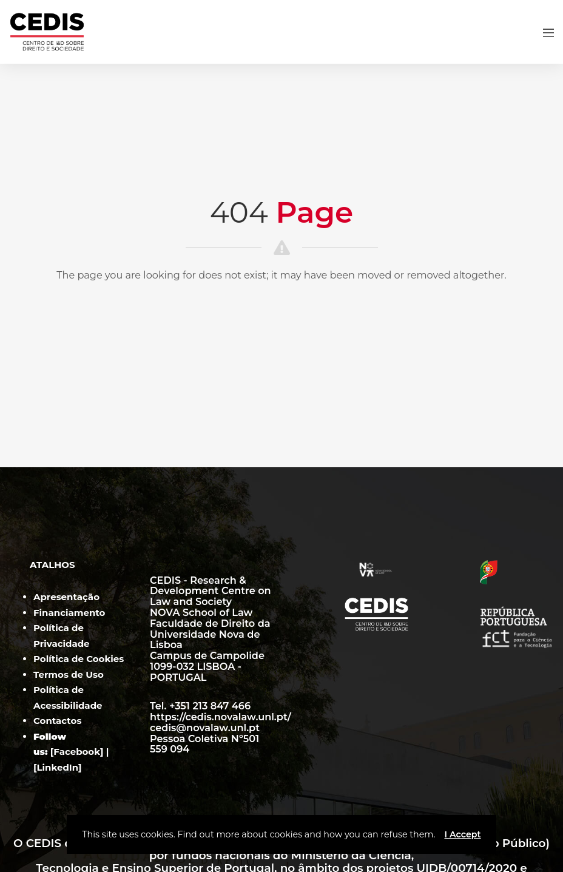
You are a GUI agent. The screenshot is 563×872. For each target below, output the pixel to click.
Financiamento (69, 612)
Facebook (76, 751)
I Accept (462, 834)
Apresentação (66, 597)
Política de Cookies (78, 658)
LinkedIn (58, 767)
